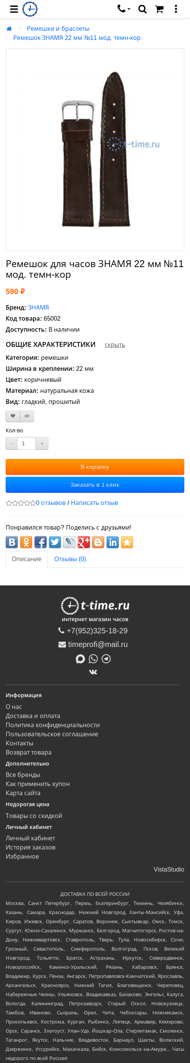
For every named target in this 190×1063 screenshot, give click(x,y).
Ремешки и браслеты (58, 28)
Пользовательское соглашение (52, 734)
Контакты (19, 743)
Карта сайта (23, 793)
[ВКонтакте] (95, 672)
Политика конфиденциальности (53, 725)
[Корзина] (159, 9)
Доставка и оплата (33, 716)
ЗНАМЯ (38, 307)
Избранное (22, 856)
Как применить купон (38, 784)
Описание (26, 559)
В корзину (95, 466)
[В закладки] (13, 416)
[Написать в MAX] (82, 658)
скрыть (115, 345)
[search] (142, 9)
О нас (14, 707)
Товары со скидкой (34, 816)
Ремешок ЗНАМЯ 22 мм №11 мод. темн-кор (77, 38)
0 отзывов (51, 503)
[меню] (176, 9)
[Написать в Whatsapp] (95, 658)
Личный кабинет (30, 838)
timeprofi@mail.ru (93, 644)
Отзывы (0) (70, 559)
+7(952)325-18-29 (92, 630)
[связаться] (124, 9)
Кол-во (14, 430)
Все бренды (23, 775)
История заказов (30, 847)
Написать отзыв (94, 503)
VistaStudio (169, 869)
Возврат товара (29, 752)
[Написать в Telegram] (108, 658)
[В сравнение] (27, 416)
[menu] (14, 9)
